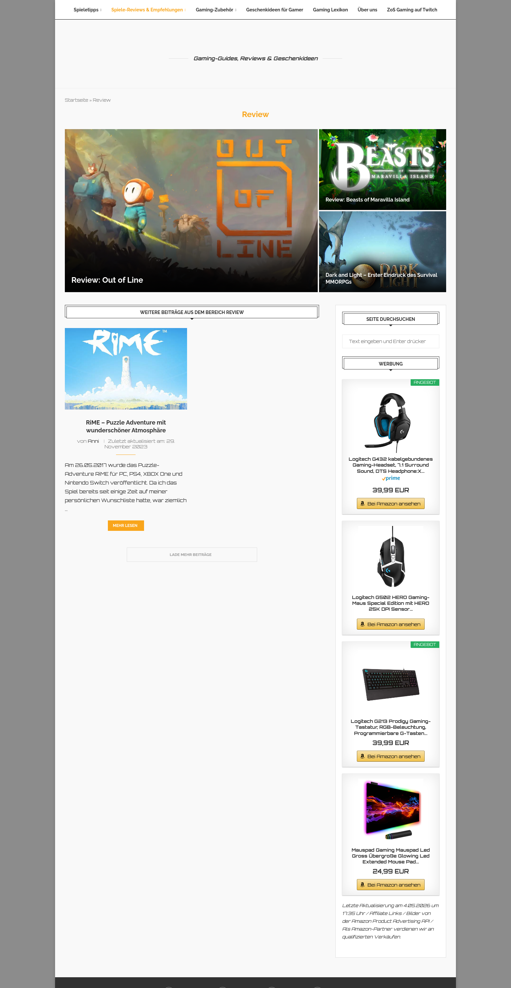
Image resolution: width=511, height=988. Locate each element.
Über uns (367, 9)
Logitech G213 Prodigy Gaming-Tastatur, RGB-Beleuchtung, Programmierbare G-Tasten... (391, 727)
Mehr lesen (125, 525)
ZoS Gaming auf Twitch (412, 9)
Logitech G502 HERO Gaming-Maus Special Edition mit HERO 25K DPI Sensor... (390, 603)
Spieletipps (86, 9)
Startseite (76, 100)
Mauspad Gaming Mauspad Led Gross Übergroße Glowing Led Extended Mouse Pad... (391, 855)
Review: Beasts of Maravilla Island (368, 200)
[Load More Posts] (192, 554)
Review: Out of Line (107, 280)
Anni (93, 441)
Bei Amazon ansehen (394, 503)
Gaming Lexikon (330, 9)
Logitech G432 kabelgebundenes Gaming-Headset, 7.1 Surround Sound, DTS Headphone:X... (391, 464)
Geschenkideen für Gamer (274, 9)
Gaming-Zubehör (214, 9)
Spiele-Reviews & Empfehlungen (147, 9)
